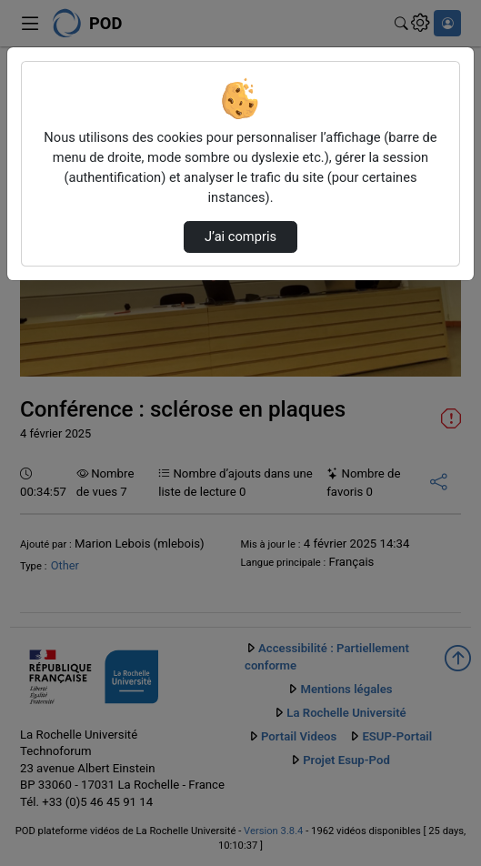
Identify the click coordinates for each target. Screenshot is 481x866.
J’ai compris (240, 236)
